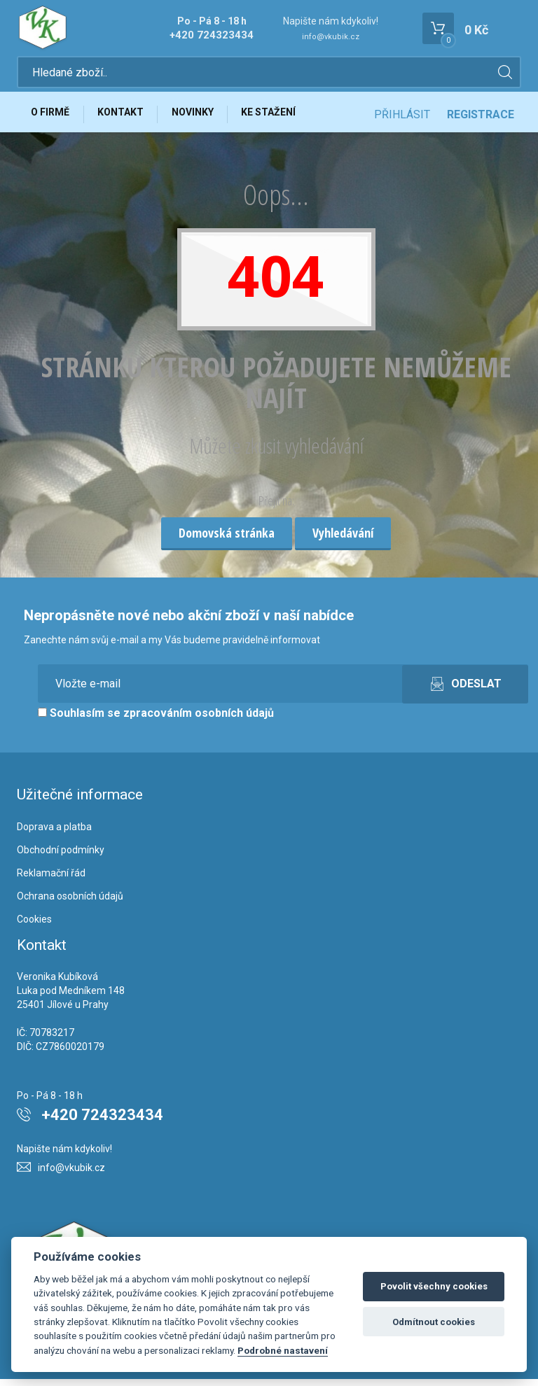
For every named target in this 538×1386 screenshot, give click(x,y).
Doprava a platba (54, 833)
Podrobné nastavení (282, 1350)
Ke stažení (281, 116)
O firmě (52, 116)
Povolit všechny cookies (434, 1286)
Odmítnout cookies (433, 1322)
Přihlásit (402, 117)
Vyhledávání (342, 539)
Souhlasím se (156, 719)
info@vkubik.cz (330, 36)
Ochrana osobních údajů (70, 903)
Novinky (202, 116)
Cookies (34, 925)
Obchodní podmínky (60, 856)
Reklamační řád (51, 880)
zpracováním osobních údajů (198, 719)
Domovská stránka (227, 539)
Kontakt (126, 116)
